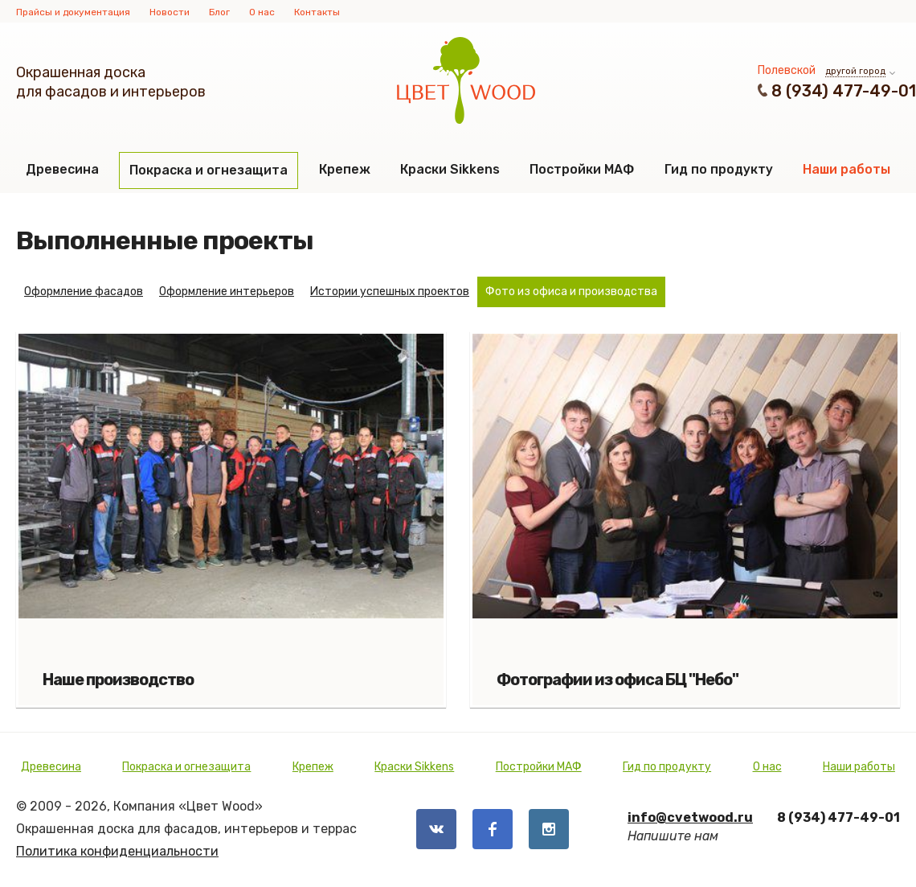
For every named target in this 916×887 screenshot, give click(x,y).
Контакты (317, 12)
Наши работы (846, 169)
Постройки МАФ (582, 169)
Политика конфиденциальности (117, 851)
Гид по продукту (719, 169)
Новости (169, 12)
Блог (219, 12)
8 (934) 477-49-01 (843, 91)
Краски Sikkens (450, 169)
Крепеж (344, 169)
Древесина (62, 169)
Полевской (787, 70)
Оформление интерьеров (226, 291)
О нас (262, 12)
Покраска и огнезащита (208, 170)
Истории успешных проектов (389, 291)
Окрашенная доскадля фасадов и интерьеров (111, 82)
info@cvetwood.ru (690, 817)
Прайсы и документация (73, 12)
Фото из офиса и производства (571, 291)
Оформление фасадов (83, 291)
